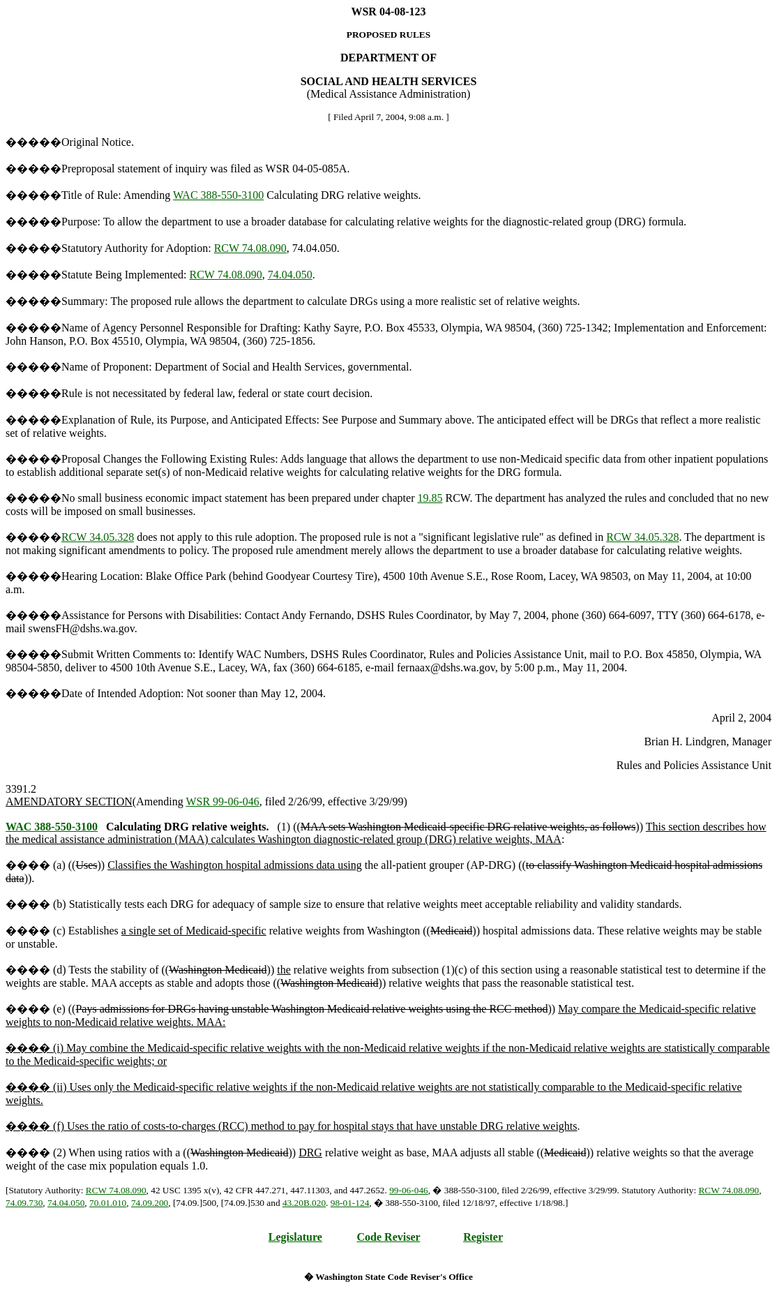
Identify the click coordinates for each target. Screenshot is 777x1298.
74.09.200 (149, 1203)
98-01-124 (350, 1203)
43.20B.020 (304, 1203)
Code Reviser (389, 1237)
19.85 (430, 498)
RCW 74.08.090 (250, 248)
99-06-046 (408, 1190)
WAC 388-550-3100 (218, 195)
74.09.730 (24, 1203)
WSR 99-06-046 (222, 801)
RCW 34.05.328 (97, 537)
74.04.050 (290, 275)
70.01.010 (107, 1203)
